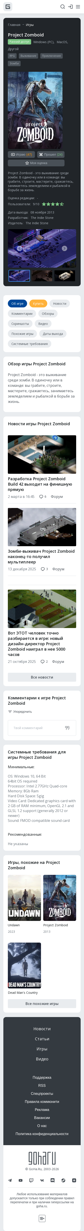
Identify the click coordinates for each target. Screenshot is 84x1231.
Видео (42, 1059)
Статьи (42, 1038)
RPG (12, 56)
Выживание (28, 56)
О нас (42, 1126)
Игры (30, 25)
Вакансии (42, 1118)
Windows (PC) (43, 42)
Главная (14, 25)
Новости (42, 1028)
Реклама (42, 1110)
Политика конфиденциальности (41, 1134)
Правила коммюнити (42, 1102)
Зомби (14, 63)
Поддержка (42, 1077)
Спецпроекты (42, 1094)
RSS (42, 1085)
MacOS (62, 42)
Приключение (51, 56)
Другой (13, 49)
